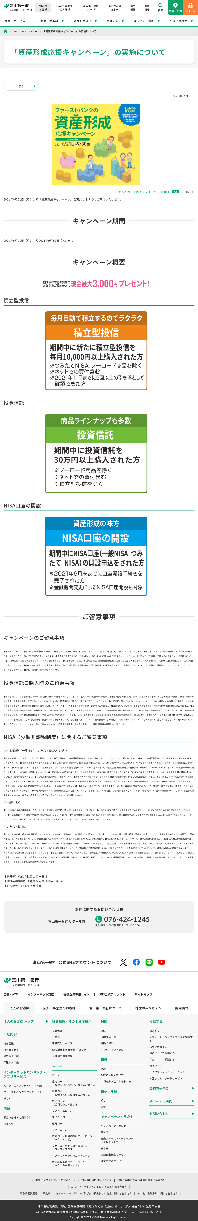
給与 (103, 1100)
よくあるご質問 (147, 21)
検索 (160, 7)
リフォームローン (62, 1110)
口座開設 (9, 1043)
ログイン (191, 8)
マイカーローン (61, 1117)
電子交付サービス (62, 1043)
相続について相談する (162, 1053)
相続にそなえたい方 (112, 1075)
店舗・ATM (175, 8)
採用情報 (132, 7)
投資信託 (57, 1030)
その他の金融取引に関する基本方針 (157, 1193)
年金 (103, 1106)
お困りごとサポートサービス (165, 1078)
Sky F (7, 1098)
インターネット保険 (112, 1049)
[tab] (59, 1008)
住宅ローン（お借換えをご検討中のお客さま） (72, 1093)
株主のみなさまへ (114, 7)
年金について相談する (162, 1059)
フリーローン (59, 1129)
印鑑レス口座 (11, 1062)
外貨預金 (9, 1124)
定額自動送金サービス (113, 1154)
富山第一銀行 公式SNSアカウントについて (72, 962)
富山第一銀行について (90, 7)
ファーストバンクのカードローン (71, 1155)
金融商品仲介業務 (62, 1056)
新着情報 (147, 7)
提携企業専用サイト (76, 994)
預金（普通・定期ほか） (18, 1117)
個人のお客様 (43, 7)
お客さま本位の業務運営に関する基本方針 (141, 1180)
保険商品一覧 (108, 1037)
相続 (103, 1069)
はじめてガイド (12, 1050)
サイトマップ (143, 994)
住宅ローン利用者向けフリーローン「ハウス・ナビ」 (72, 1137)
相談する (115, 21)
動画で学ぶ (155, 1066)
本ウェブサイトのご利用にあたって (56, 1180)
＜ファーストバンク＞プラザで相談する (171, 1038)
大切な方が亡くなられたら (116, 1081)
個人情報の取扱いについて (96, 1180)
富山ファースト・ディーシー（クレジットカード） (117, 1140)
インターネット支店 (41, 994)
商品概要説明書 (29, 1193)
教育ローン (58, 1123)
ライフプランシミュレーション (167, 1072)
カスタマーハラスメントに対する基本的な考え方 (99, 1186)
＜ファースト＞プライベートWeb (23, 1085)
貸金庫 (104, 1132)
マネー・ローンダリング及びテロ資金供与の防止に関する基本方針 (94, 1193)
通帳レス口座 (11, 1056)
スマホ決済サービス (112, 1161)
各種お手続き (85, 21)
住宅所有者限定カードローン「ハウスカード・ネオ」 (68, 1163)
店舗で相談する (158, 1047)
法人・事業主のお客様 (65, 7)
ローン (56, 1075)
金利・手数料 (52, 21)
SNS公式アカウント (112, 994)
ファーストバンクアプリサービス (23, 1092)
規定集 (47, 1193)
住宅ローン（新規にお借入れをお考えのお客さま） (74, 1083)
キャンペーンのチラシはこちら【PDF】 (149, 192)
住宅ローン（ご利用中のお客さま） (66, 1102)
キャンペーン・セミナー (27, 31)
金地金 (104, 1148)
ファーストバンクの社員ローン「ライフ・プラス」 (70, 1147)
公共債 (56, 1037)
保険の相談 (107, 1043)
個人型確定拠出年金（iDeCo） (70, 1049)
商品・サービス (18, 21)
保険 (103, 1030)
